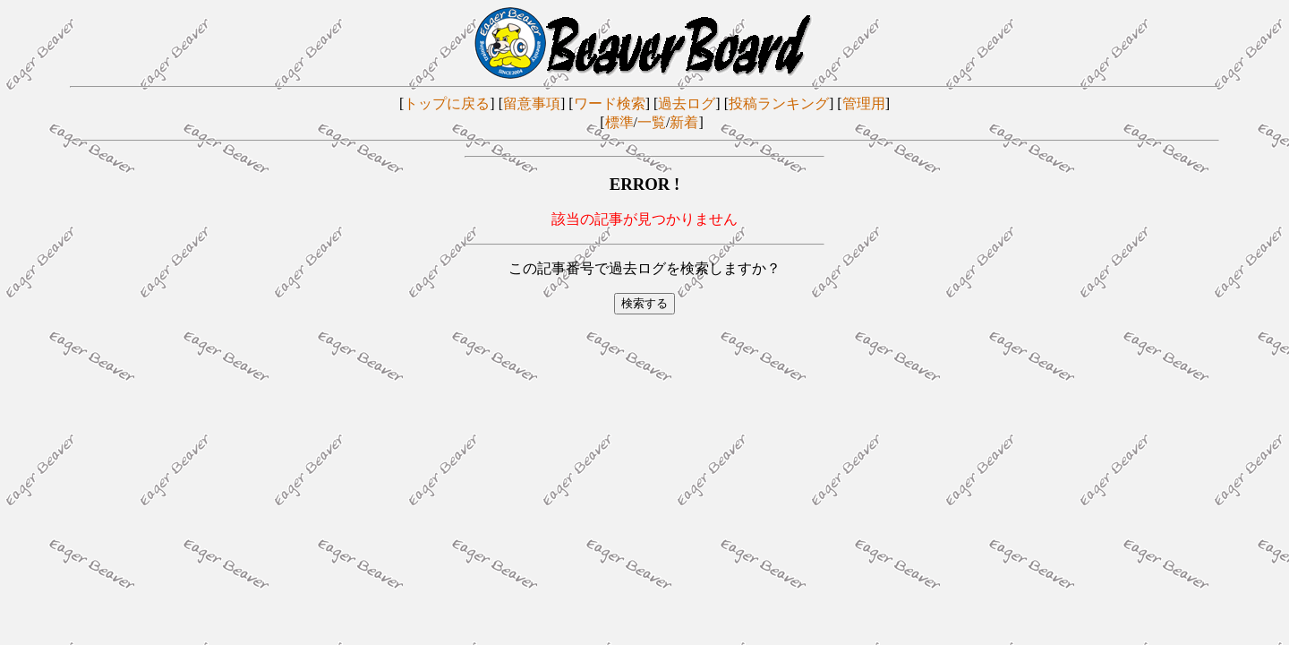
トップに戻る (447, 103)
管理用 (863, 103)
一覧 (651, 122)
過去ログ (686, 103)
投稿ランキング (779, 103)
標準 (619, 122)
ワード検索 (609, 103)
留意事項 (531, 103)
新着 (684, 122)
